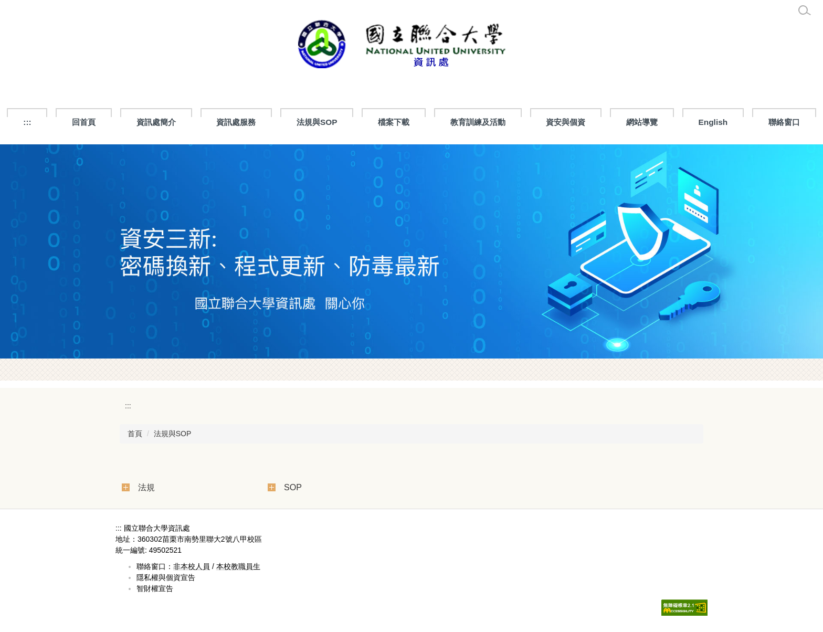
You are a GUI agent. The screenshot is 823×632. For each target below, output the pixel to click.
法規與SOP (173, 433)
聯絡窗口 (784, 122)
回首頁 (84, 122)
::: (27, 122)
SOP (293, 487)
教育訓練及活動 (477, 122)
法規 (146, 487)
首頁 (135, 433)
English (713, 122)
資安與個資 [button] (565, 122)
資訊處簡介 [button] (156, 122)
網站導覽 (642, 122)
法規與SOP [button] (317, 122)
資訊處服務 (236, 122)
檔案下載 (393, 122)
